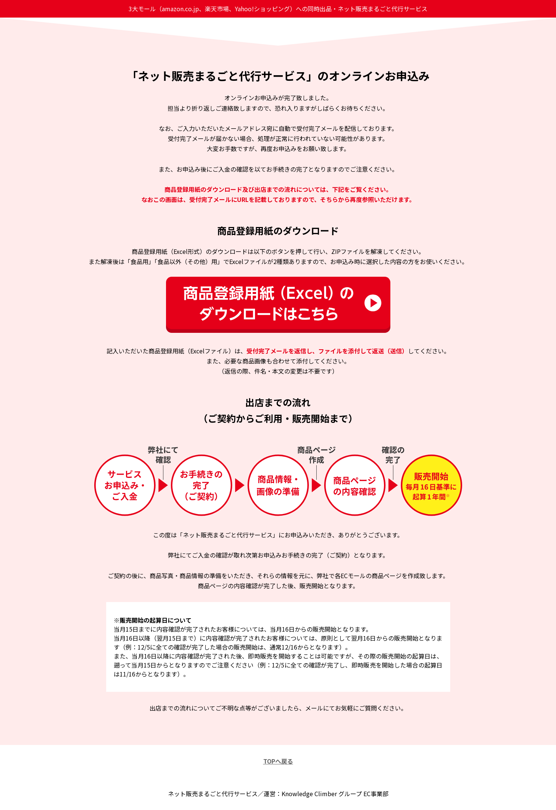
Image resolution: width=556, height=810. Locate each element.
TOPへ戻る (278, 761)
